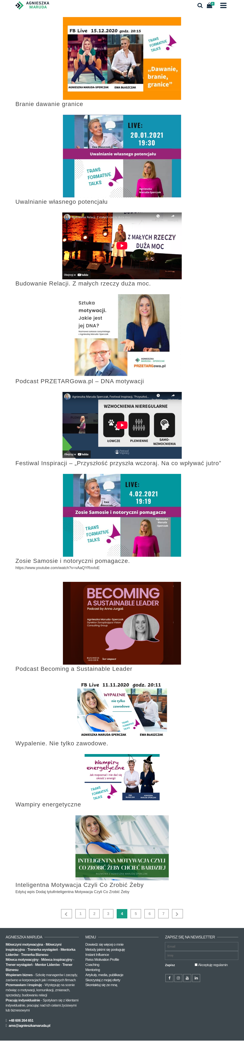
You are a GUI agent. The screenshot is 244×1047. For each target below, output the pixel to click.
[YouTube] (187, 978)
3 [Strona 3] (108, 914)
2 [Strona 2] (94, 914)
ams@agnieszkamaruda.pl (29, 1026)
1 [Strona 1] (80, 914)
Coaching (92, 965)
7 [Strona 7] (163, 914)
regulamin (220, 965)
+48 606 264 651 (20, 1020)
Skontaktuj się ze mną (101, 985)
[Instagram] (178, 978)
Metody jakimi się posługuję (105, 950)
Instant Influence (97, 955)
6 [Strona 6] (150, 914)
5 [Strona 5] (136, 914)
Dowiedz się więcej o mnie (104, 944)
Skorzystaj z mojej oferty (102, 980)
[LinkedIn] (196, 978)
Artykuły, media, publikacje (104, 975)
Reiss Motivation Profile (102, 960)
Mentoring (92, 970)
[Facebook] (169, 978)
